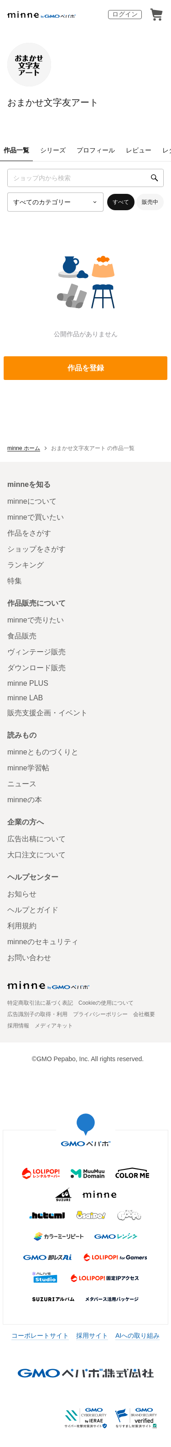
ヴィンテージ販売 (36, 652)
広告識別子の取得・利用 (37, 1014)
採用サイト (92, 1335)
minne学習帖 (28, 768)
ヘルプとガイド (32, 910)
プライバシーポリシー (100, 1014)
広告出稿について (36, 839)
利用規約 (21, 926)
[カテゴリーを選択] (55, 202)
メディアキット (54, 1025)
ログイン (125, 14)
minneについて (32, 501)
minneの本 (24, 800)
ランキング (25, 565)
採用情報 (18, 1025)
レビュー (138, 150)
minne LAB (25, 698)
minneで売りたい (35, 620)
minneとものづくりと (42, 752)
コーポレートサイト (40, 1335)
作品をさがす (29, 533)
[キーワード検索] (85, 178)
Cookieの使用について (106, 1003)
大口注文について (36, 855)
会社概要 (144, 1014)
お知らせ (21, 894)
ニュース (21, 784)
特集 (14, 581)
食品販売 (21, 636)
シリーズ (53, 150)
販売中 (150, 202)
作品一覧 (16, 150)
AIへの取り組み (137, 1335)
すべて (121, 202)
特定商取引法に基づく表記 (40, 1003)
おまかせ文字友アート (52, 102)
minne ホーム (23, 448)
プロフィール (96, 150)
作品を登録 (85, 368)
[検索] (154, 178)
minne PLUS (27, 683)
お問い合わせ (29, 957)
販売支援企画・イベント (47, 713)
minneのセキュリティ (42, 942)
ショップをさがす (36, 549)
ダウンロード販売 (36, 668)
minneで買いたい (35, 517)
